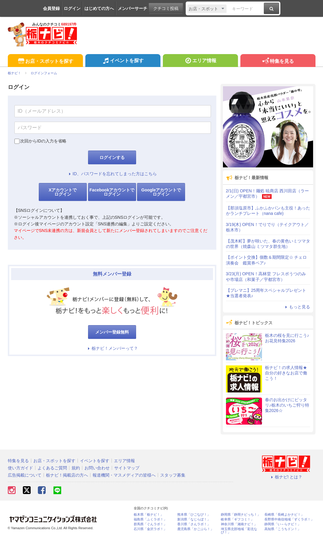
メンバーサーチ (132, 8)
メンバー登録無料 (112, 332)
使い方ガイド (20, 467)
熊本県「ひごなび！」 (193, 514)
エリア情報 (200, 61)
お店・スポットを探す (45, 61)
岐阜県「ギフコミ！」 (237, 519)
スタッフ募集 (172, 475)
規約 (76, 467)
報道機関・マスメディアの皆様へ (124, 475)
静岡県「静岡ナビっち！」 (241, 514)
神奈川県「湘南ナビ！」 (239, 524)
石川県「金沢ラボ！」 (150, 529)
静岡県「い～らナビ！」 (282, 524)
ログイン (72, 8)
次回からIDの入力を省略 (43, 141)
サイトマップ (126, 467)
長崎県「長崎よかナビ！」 (284, 514)
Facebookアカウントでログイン (112, 192)
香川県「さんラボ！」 (193, 524)
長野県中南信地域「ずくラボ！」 (289, 519)
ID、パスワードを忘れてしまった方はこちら (112, 173)
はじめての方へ (99, 8)
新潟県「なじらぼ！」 (193, 519)
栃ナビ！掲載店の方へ (67, 475)
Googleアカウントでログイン (161, 192)
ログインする (112, 157)
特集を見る (278, 61)
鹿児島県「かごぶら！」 (195, 529)
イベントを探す (123, 61)
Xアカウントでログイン (63, 192)
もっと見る (297, 306)
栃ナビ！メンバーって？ (112, 348)
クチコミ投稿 (165, 8)
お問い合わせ (97, 467)
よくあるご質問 (52, 467)
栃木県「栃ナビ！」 (148, 514)
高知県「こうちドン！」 (282, 529)
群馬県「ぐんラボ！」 (150, 524)
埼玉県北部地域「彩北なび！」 (239, 530)
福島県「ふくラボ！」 (150, 519)
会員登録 (51, 8)
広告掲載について (24, 475)
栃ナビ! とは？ (286, 476)
